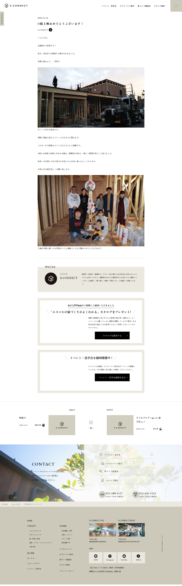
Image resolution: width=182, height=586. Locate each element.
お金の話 (32, 546)
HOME (6, 504)
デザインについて (35, 535)
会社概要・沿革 (67, 531)
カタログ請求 (159, 6)
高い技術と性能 (34, 539)
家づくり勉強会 (144, 6)
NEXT (110, 409)
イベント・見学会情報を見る (112, 377)
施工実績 (30, 553)
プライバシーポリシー (67, 571)
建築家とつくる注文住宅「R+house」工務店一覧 (106, 573)
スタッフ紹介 (66, 539)
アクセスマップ (65, 549)
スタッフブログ (15, 504)
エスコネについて (35, 531)
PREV (72, 410)
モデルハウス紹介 (127, 6)
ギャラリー (31, 558)
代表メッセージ (67, 535)
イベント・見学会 (109, 6)
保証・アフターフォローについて (40, 543)
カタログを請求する (112, 335)
